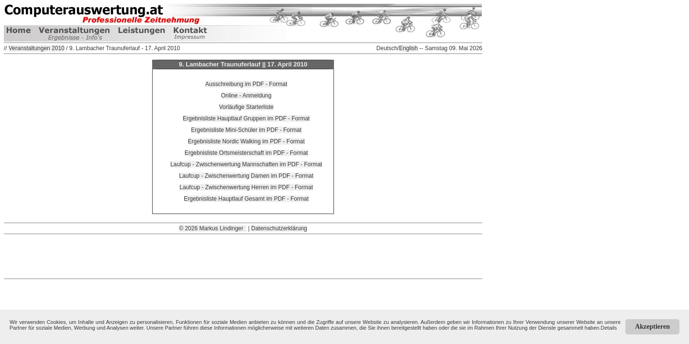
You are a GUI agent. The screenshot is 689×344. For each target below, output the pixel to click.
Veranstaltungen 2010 (37, 48)
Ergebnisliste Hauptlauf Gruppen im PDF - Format (246, 118)
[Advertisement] (243, 255)
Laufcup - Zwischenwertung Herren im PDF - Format (246, 187)
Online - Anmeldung (246, 95)
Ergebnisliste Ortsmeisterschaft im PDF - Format (246, 153)
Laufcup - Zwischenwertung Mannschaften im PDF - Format (246, 164)
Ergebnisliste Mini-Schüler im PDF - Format (246, 130)
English (408, 48)
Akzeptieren (652, 326)
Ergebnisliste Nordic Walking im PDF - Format (246, 141)
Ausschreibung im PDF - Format (246, 84)
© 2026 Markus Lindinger (212, 228)
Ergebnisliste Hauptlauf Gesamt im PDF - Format (246, 198)
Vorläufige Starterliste (246, 107)
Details (609, 328)
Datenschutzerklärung (279, 228)
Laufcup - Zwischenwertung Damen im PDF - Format (246, 175)
